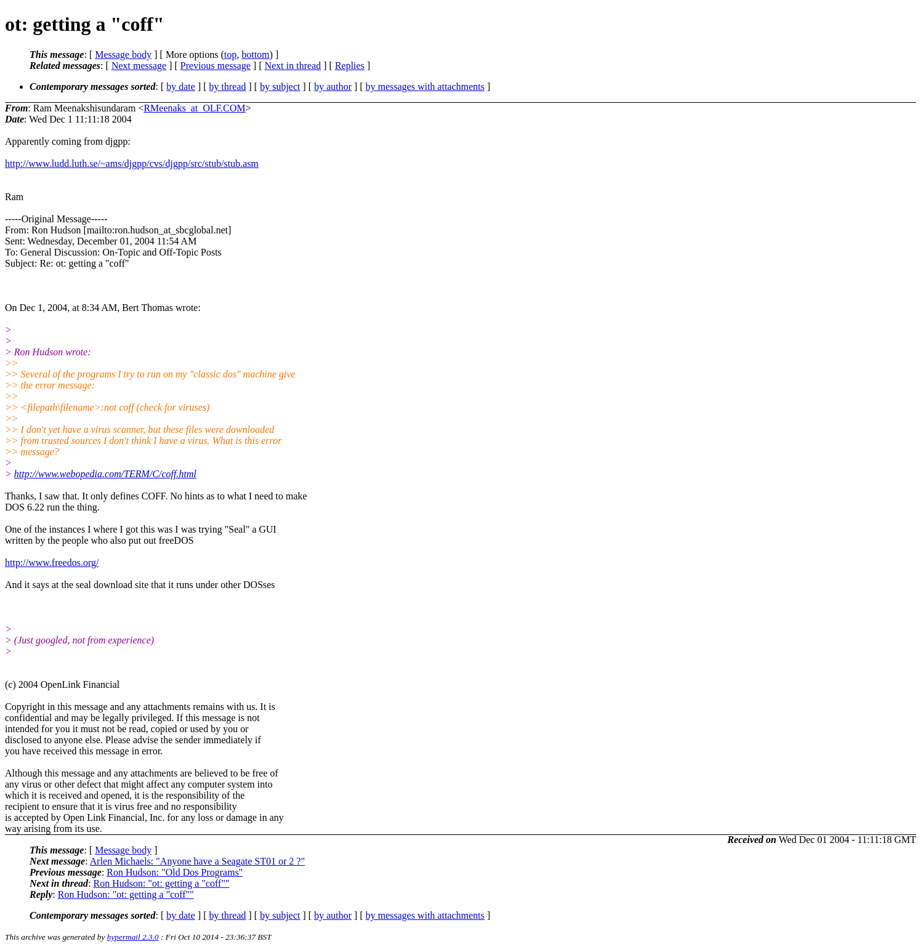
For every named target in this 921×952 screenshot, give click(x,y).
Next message (138, 65)
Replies (349, 65)
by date (180, 86)
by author (333, 86)
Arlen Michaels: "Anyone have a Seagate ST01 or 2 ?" (197, 861)
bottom (255, 54)
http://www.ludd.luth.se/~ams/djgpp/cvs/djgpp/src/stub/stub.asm (132, 163)
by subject (280, 86)
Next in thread (293, 65)
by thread (227, 86)
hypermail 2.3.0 (133, 937)
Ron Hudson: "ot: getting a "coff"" (162, 883)
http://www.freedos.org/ (52, 562)
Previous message (215, 65)
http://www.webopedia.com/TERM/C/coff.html (105, 474)
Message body (123, 54)
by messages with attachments (425, 86)
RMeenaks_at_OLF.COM (194, 108)
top (230, 54)
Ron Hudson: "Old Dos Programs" (175, 872)
